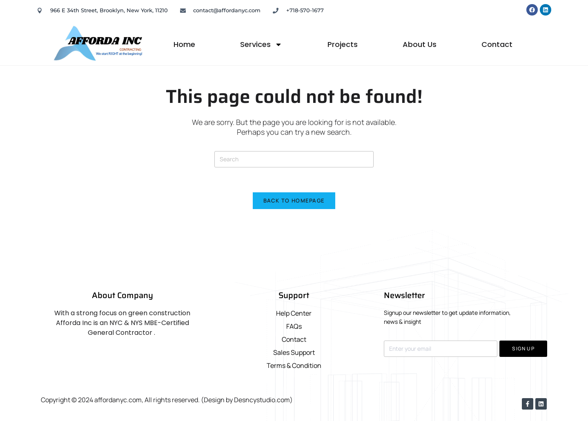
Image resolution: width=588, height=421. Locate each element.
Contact (496, 44)
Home (184, 44)
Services (261, 44)
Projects (342, 44)
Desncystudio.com (262, 399)
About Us (420, 44)
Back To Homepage (294, 200)
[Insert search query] (294, 159)
